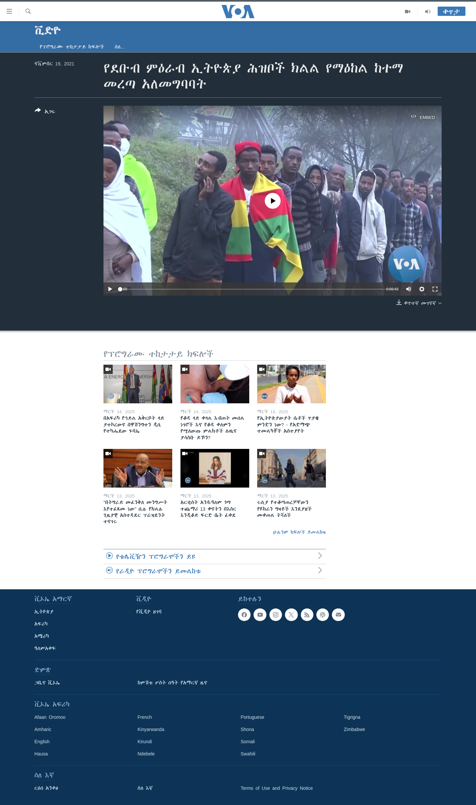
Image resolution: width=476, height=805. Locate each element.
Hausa (41, 754)
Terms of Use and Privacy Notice (277, 788)
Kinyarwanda (151, 729)
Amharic (42, 729)
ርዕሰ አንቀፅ (46, 788)
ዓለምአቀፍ (45, 648)
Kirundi (145, 742)
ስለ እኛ (145, 788)
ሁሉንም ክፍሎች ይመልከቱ (299, 532)
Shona (247, 729)
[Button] (45, 112)
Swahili (248, 754)
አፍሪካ (41, 624)
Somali (248, 742)
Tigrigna (352, 717)
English (42, 742)
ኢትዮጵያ (44, 612)
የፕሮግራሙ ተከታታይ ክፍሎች (72, 47)
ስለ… (120, 47)
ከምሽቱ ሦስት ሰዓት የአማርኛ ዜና (172, 683)
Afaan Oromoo (49, 717)
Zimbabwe (354, 729)
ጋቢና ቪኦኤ (47, 683)
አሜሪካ (41, 636)
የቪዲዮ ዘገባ (149, 612)
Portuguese (252, 717)
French (145, 717)
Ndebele (146, 754)
